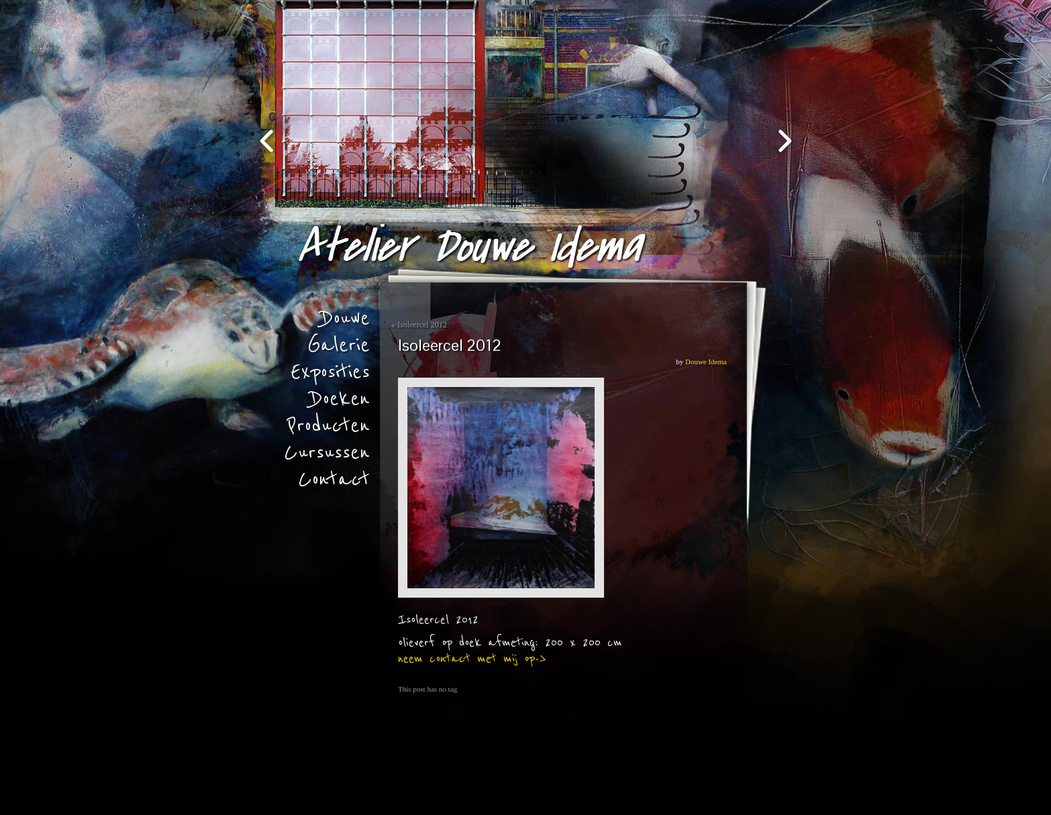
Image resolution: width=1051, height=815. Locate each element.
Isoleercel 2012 (422, 324)
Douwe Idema (706, 362)
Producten (328, 426)
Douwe (345, 318)
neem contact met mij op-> (472, 659)
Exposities (330, 372)
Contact (334, 479)
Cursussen (327, 452)
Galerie (338, 345)
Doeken (340, 399)
